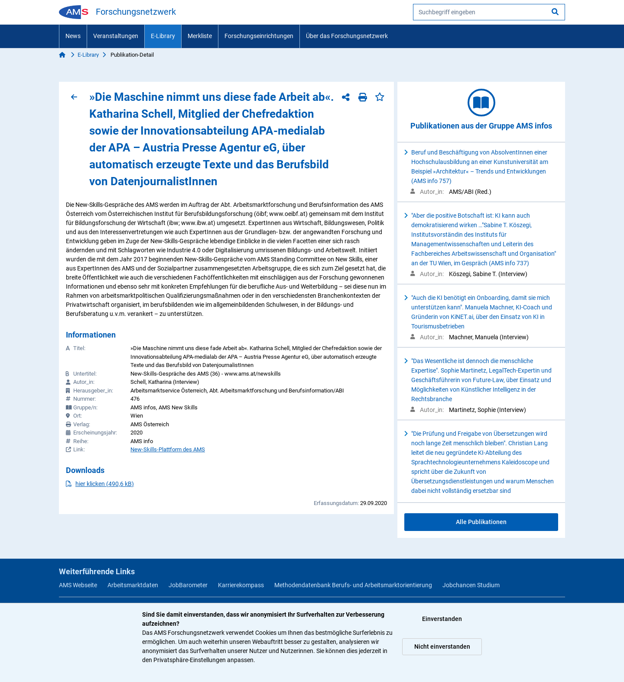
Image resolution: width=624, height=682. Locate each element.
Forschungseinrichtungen (258, 35)
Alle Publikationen (481, 521)
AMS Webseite (78, 585)
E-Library (163, 35)
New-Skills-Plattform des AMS (167, 449)
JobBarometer (188, 585)
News (73, 35)
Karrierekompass (241, 585)
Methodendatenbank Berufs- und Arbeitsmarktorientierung (353, 585)
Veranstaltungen (115, 35)
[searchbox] (489, 12)
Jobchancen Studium (471, 585)
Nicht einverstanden (442, 646)
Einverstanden (442, 618)
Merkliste (200, 35)
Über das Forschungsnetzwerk (347, 35)
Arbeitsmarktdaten (132, 585)
